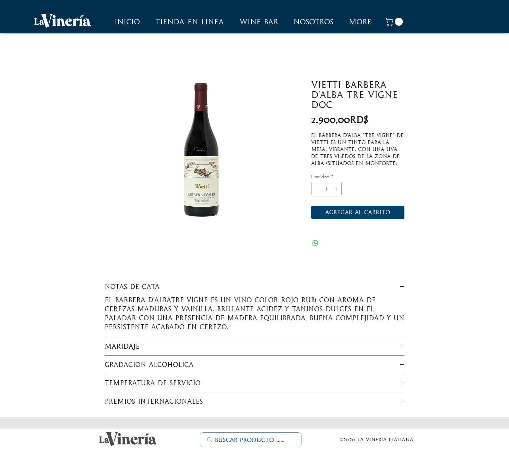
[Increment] (336, 189)
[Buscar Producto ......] (251, 440)
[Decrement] (316, 189)
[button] (313, 21)
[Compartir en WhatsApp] (315, 243)
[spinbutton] (326, 189)
